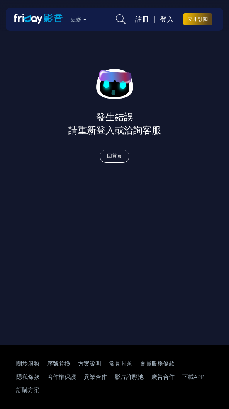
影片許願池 (129, 376)
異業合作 (95, 376)
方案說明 (89, 363)
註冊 (142, 19)
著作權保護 (61, 376)
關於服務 (27, 363)
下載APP (193, 376)
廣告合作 (163, 376)
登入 (167, 19)
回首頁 (114, 155)
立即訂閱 (198, 18)
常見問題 (120, 363)
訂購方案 (27, 390)
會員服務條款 (157, 363)
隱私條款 (27, 376)
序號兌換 (58, 363)
